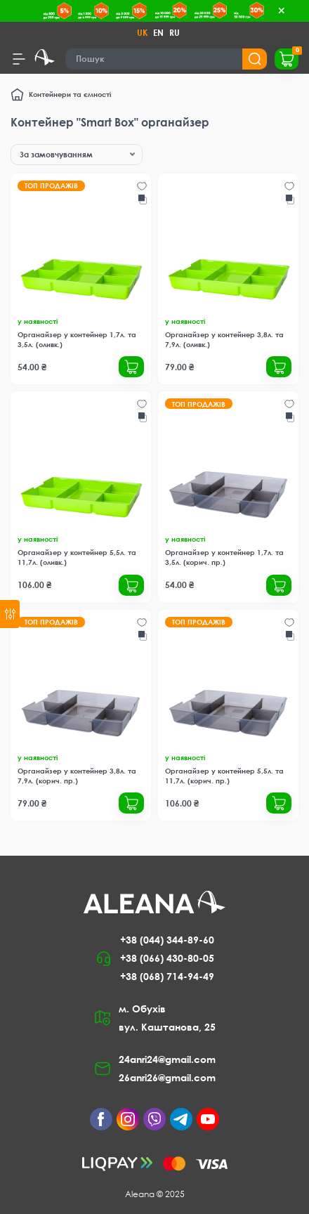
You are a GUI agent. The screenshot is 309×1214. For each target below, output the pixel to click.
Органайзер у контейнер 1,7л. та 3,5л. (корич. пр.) (224, 557)
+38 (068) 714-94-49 (167, 976)
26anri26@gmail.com (167, 1077)
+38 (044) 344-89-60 (167, 940)
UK (142, 32)
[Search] (166, 59)
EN (158, 32)
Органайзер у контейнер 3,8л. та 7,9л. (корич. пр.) (77, 775)
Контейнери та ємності (70, 94)
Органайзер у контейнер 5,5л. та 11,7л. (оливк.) (77, 557)
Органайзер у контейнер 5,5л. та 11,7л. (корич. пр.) (224, 775)
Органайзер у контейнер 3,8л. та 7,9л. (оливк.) (224, 339)
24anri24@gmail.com (167, 1059)
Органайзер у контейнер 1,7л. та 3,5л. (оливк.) (77, 339)
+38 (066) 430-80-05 (167, 958)
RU (174, 32)
